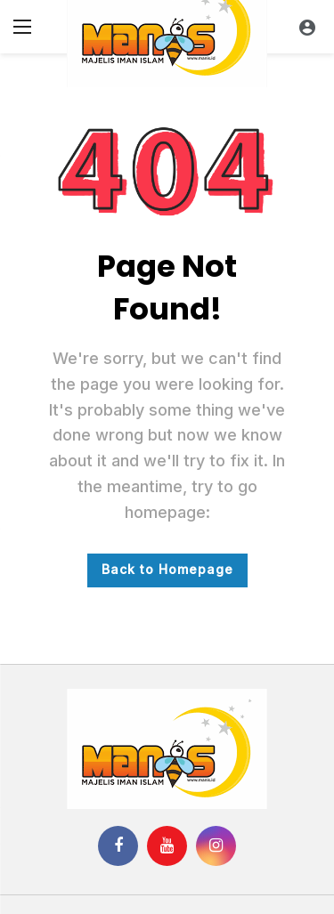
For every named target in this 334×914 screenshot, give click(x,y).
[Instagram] (216, 846)
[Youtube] (167, 846)
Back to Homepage (167, 569)
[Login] (307, 26)
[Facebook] (118, 846)
